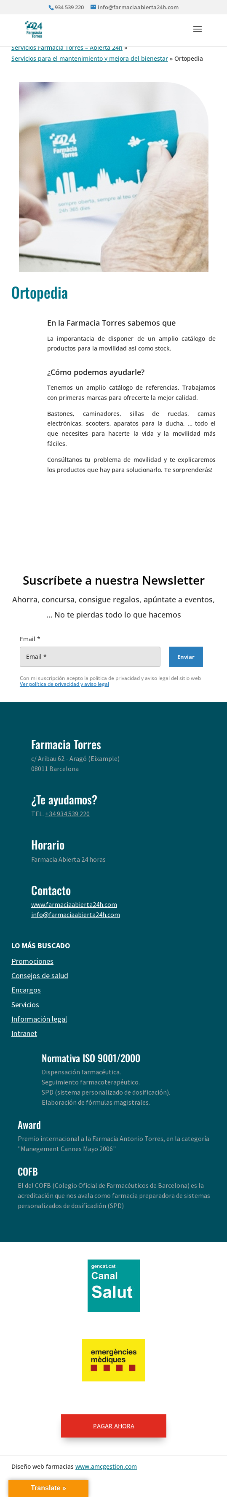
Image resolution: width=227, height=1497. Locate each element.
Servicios (25, 1004)
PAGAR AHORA (113, 1426)
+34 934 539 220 (67, 813)
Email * (30, 639)
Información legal (39, 1019)
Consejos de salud (39, 975)
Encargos (26, 990)
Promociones (32, 961)
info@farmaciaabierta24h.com (75, 914)
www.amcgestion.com (106, 1466)
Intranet (24, 1033)
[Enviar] (186, 657)
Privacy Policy (161, 678)
